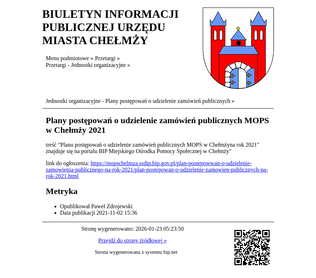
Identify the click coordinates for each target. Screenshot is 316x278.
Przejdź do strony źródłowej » (132, 240)
